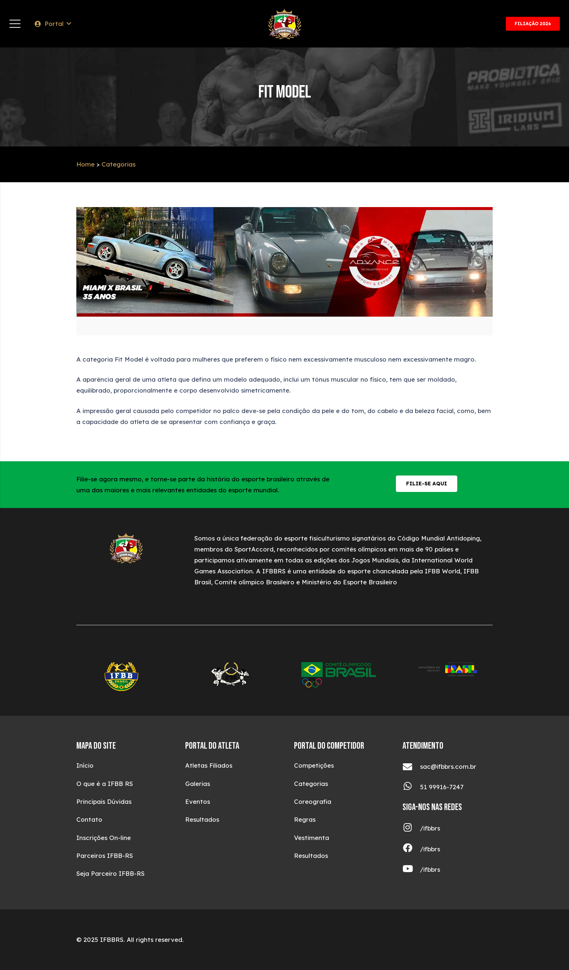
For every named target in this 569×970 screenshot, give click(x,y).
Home (85, 164)
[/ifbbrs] (411, 828)
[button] (52, 24)
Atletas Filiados (208, 765)
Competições (314, 765)
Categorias (118, 164)
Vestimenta (311, 837)
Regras (305, 819)
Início (84, 765)
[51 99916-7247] (411, 787)
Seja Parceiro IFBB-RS (110, 873)
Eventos (197, 801)
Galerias (197, 783)
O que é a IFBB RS (104, 783)
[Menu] (14, 24)
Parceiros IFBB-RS (104, 855)
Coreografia (312, 801)
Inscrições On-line (103, 837)
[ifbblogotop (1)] (284, 24)
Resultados (202, 819)
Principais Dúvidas (103, 801)
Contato (89, 819)
